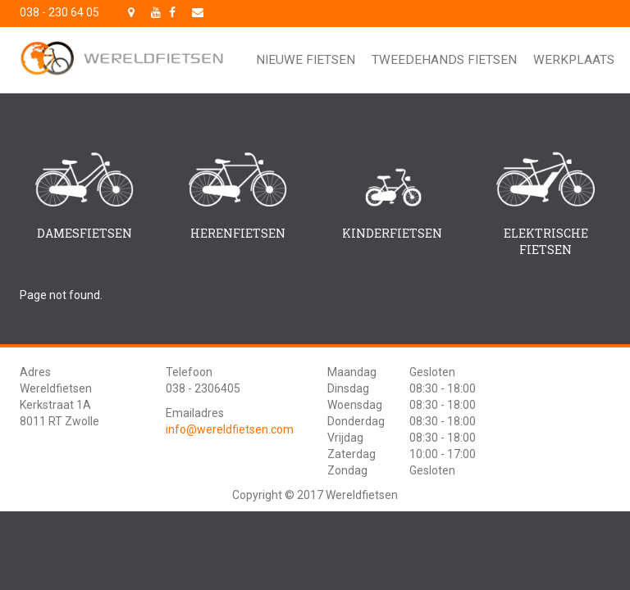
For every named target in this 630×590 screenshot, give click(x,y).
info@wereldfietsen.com (230, 429)
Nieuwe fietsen (305, 59)
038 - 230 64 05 (59, 12)
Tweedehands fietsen (444, 59)
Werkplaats (573, 59)
